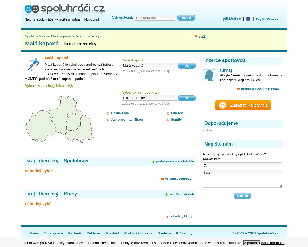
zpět (202, 36)
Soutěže (164, 233)
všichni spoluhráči (178, 178)
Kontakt (112, 233)
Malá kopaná (61, 36)
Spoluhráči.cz (35, 36)
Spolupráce (53, 233)
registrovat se (267, 19)
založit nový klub (181, 194)
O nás (34, 233)
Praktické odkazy (138, 233)
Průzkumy (184, 233)
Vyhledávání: (122, 17)
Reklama (94, 233)
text (242, 180)
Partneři (74, 233)
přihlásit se (232, 19)
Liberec (177, 113)
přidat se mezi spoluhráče (175, 161)
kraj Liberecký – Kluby (51, 194)
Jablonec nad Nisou (127, 119)
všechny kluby (181, 216)
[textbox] (149, 65)
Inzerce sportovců (224, 60)
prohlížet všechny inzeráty (260, 88)
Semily (176, 119)
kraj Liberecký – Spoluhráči (57, 160)
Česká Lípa (120, 113)
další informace (273, 243)
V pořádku (252, 243)
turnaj (226, 70)
